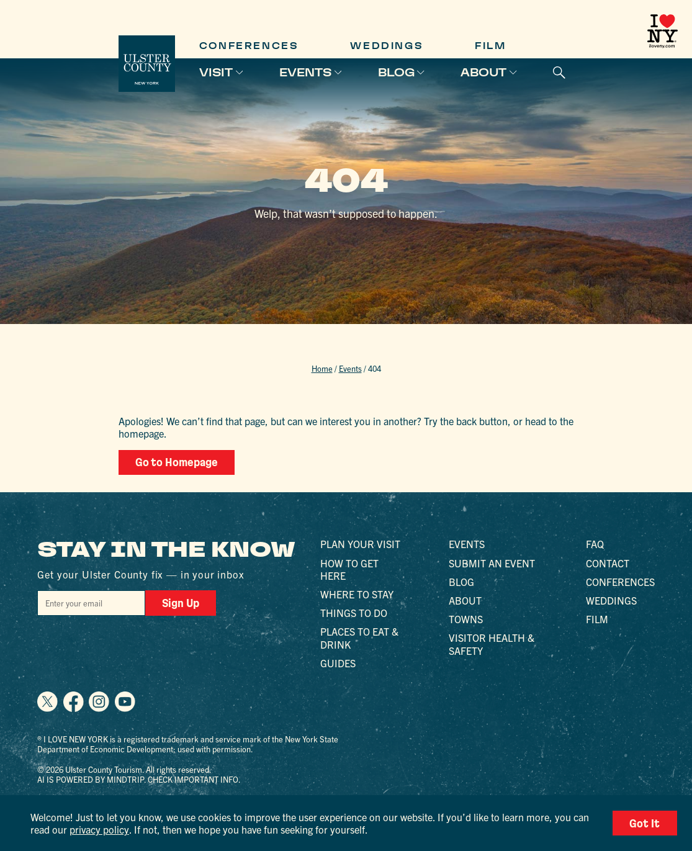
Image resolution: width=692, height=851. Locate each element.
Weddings (386, 46)
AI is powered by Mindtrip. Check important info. (139, 779)
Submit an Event (492, 563)
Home (322, 368)
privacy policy (99, 829)
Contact (607, 563)
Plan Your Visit (360, 544)
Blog (396, 72)
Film (490, 46)
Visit (216, 72)
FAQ (595, 544)
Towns (466, 619)
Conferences (249, 46)
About (483, 72)
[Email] (91, 602)
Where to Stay (356, 594)
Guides (338, 663)
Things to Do (353, 612)
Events (305, 72)
